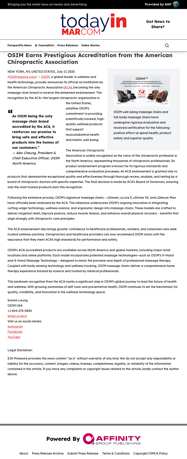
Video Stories (90, 45)
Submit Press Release (82, 453)
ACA (68, 87)
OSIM (45, 77)
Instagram (15, 326)
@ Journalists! (44, 45)
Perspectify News (20, 45)
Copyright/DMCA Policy (150, 453)
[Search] (166, 45)
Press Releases (67, 45)
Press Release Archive (48, 453)
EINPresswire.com (22, 77)
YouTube (14, 337)
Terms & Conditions (116, 453)
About (23, 453)
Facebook (15, 332)
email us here (17, 316)
